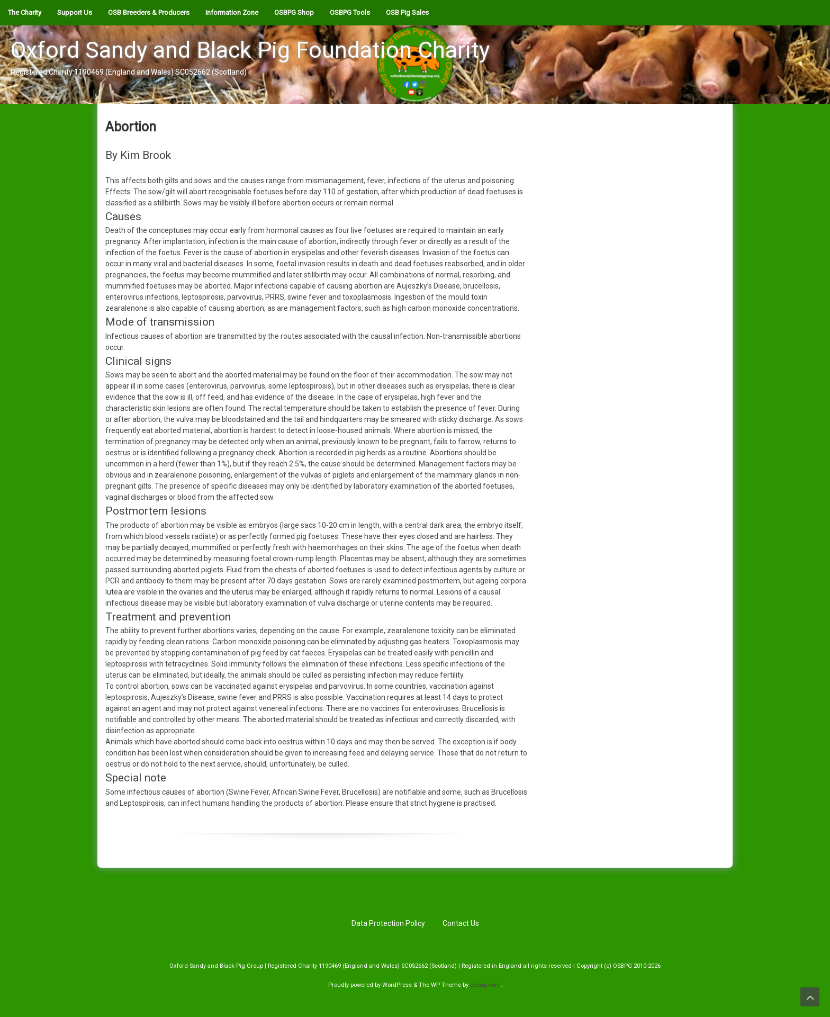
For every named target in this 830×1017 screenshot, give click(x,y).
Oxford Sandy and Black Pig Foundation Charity (250, 50)
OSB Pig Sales (407, 12)
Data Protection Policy (388, 923)
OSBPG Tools (350, 12)
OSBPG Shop (294, 12)
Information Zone (231, 12)
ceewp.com (485, 985)
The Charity (24, 12)
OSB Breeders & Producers (149, 12)
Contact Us (461, 923)
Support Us (74, 12)
